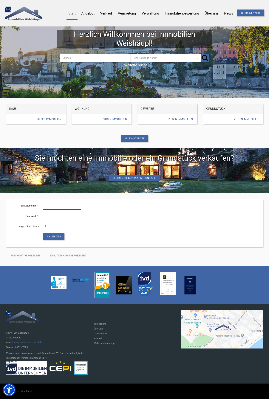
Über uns (98, 328)
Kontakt (98, 338)
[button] (9, 389)
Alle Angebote (134, 138)
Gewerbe (147, 109)
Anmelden (54, 236)
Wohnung (82, 109)
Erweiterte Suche (134, 65)
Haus (13, 109)
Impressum (100, 323)
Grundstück (215, 109)
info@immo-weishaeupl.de (28, 342)
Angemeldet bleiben (28, 226)
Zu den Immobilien (49, 119)
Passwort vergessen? (25, 255)
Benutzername (30, 205)
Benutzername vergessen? (68, 255)
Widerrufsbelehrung (104, 343)
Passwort (32, 216)
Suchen (205, 58)
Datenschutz (100, 333)
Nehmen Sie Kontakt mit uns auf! (134, 177)
